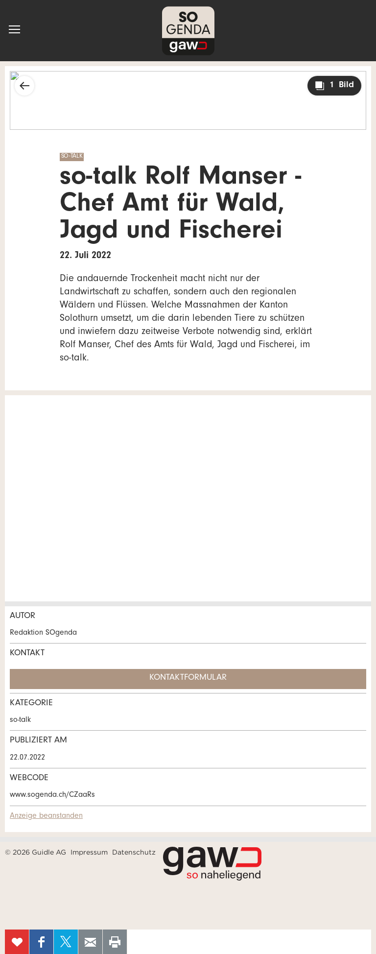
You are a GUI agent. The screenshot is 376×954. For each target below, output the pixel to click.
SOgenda (188, 30)
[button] (14, 29)
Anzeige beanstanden (46, 816)
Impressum (89, 852)
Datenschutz (134, 852)
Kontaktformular (188, 678)
